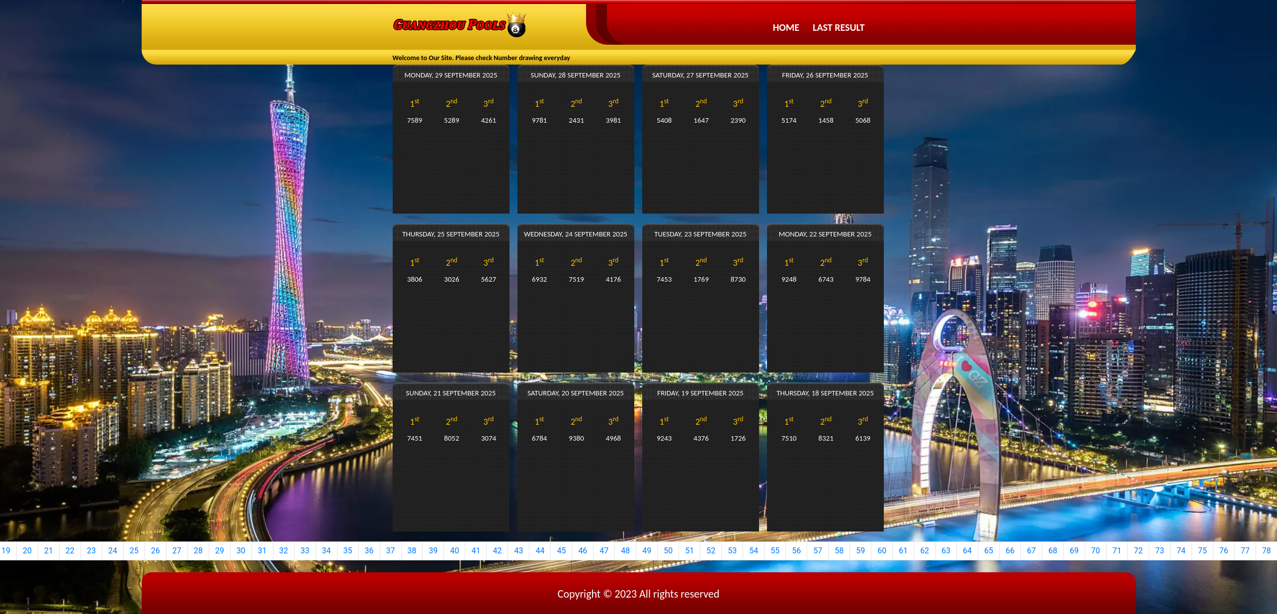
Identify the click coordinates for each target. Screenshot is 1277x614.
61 (903, 550)
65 (988, 550)
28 (198, 550)
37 (390, 550)
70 (1095, 550)
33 (305, 550)
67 (1031, 550)
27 (176, 550)
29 (219, 550)
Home (786, 27)
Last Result (838, 27)
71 (1116, 550)
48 (625, 550)
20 (27, 550)
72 (1138, 550)
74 (1181, 550)
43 (518, 550)
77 (1245, 550)
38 (412, 550)
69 (1074, 550)
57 (817, 550)
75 (1202, 550)
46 (582, 550)
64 (967, 550)
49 (646, 550)
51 (689, 550)
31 (262, 550)
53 (732, 550)
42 (497, 550)
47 (603, 550)
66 (1010, 550)
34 (326, 550)
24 (112, 550)
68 (1052, 550)
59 (860, 550)
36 (369, 550)
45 (561, 550)
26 (155, 550)
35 (347, 550)
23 (91, 550)
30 (241, 550)
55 (774, 550)
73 (1159, 550)
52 (710, 550)
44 (539, 550)
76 (1223, 550)
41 (475, 550)
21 (48, 550)
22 (70, 550)
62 (924, 550)
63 (945, 550)
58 (839, 550)
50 (668, 550)
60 (881, 550)
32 (283, 550)
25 (134, 550)
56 (796, 550)
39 (432, 550)
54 (753, 550)
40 (454, 550)
